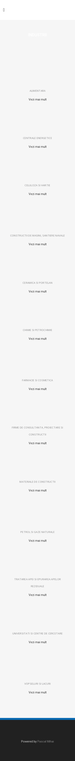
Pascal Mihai (45, 741)
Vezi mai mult (38, 99)
